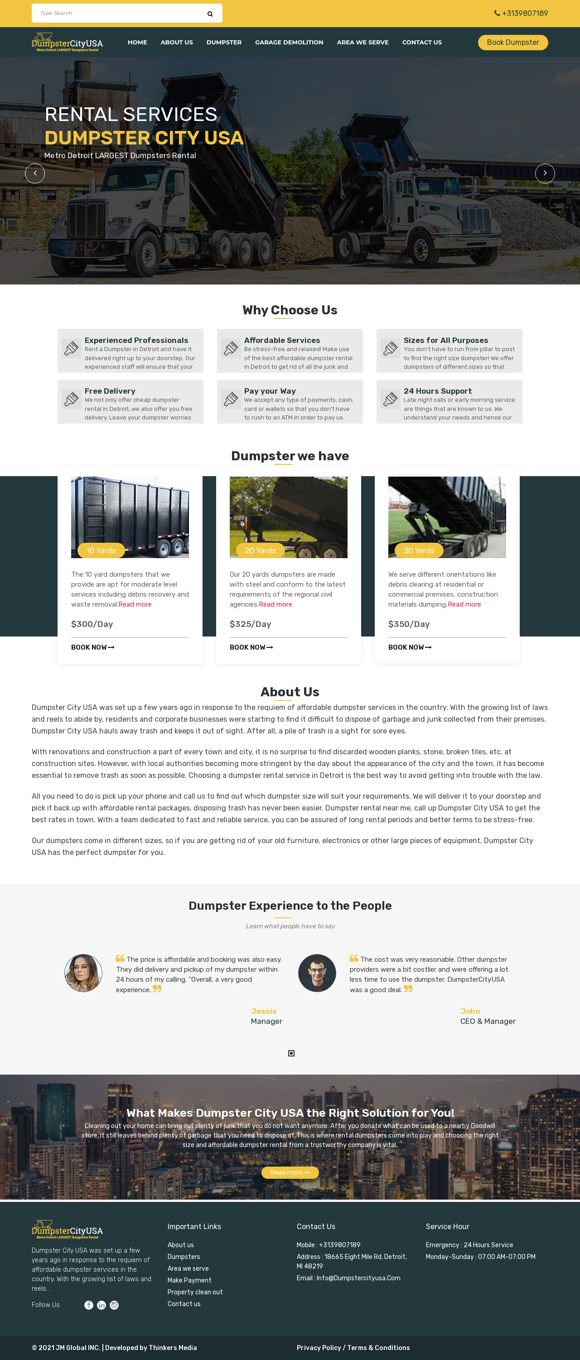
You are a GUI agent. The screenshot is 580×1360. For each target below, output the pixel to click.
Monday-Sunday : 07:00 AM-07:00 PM (481, 1257)
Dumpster (224, 42)
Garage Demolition (289, 42)
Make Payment (190, 1280)
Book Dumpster (513, 42)
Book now (93, 647)
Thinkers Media (173, 1348)
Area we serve (363, 42)
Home (137, 42)
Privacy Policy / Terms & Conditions (353, 1348)
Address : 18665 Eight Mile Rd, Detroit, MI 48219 (352, 1261)
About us (177, 42)
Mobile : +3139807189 (329, 1245)
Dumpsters (184, 1257)
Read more (135, 604)
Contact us (422, 42)
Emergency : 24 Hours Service (469, 1245)
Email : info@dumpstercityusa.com (349, 1278)
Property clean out (195, 1292)
